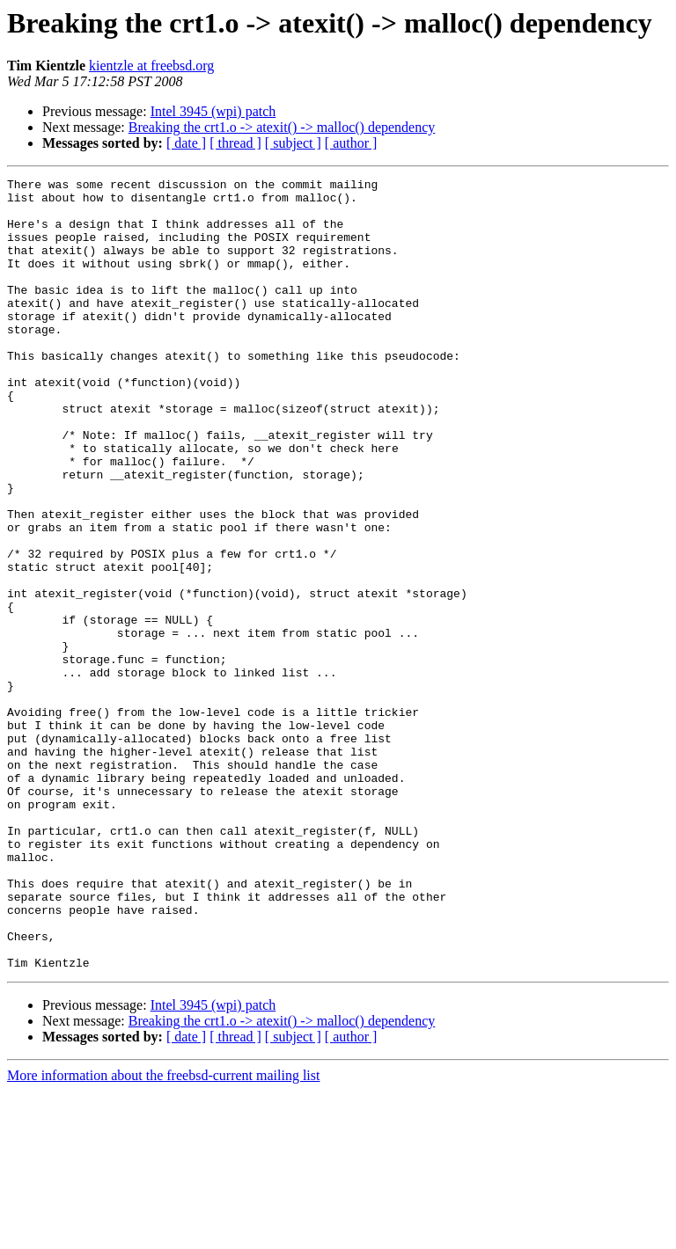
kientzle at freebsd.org (151, 65)
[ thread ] (235, 142)
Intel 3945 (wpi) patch (213, 111)
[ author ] (351, 142)
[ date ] (186, 142)
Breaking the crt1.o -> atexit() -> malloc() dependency (282, 127)
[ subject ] (293, 142)
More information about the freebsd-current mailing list (163, 1233)
